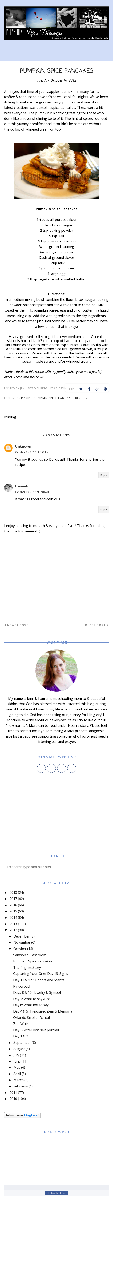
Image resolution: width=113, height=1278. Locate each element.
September (22, 1042)
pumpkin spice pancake (53, 398)
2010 (13, 1098)
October (19, 948)
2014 (13, 917)
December (21, 936)
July (16, 1055)
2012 (13, 930)
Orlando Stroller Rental (31, 1017)
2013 (13, 923)
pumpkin (24, 398)
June (17, 1061)
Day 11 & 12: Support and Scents (38, 980)
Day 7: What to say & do (31, 998)
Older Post (95, 625)
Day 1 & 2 (20, 1036)
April (17, 1073)
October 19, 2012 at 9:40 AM (32, 492)
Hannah (21, 486)
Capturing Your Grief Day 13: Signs (40, 973)
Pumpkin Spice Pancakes (32, 961)
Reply (103, 475)
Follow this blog (56, 1193)
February (20, 1086)
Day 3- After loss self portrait (36, 1030)
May (16, 1067)
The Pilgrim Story (27, 967)
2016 (13, 905)
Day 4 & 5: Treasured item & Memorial (43, 1011)
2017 (13, 898)
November (21, 942)
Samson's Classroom (29, 955)
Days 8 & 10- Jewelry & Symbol (37, 992)
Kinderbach (22, 986)
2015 (13, 911)
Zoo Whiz (20, 1023)
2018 (13, 892)
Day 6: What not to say (31, 1005)
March (18, 1080)
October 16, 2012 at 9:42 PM (32, 452)
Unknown (23, 446)
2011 (13, 1092)
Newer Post (18, 625)
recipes (81, 398)
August (19, 1049)
